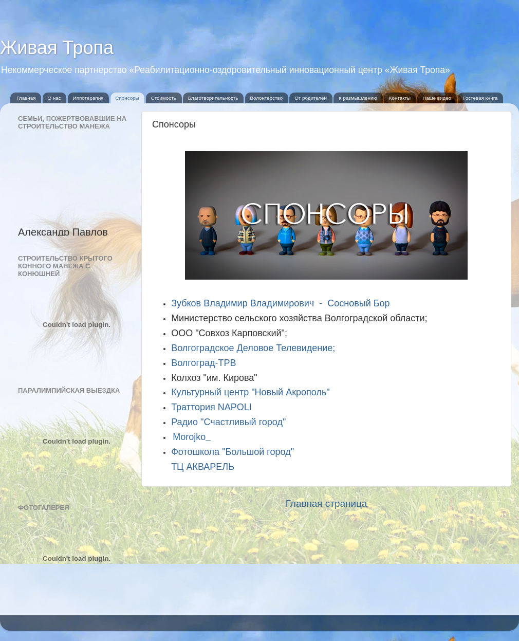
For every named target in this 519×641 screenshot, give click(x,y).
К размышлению (358, 98)
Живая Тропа (57, 47)
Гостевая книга (480, 98)
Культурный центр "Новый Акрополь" (250, 392)
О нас (54, 98)
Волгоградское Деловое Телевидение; (253, 348)
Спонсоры (127, 98)
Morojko (189, 437)
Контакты (400, 98)
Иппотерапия (88, 98)
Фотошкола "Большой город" (232, 452)
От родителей (310, 98)
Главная (25, 98)
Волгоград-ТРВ (203, 363)
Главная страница (326, 503)
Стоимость (163, 98)
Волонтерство (266, 98)
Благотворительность (213, 98)
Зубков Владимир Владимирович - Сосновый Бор (280, 303)
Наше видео (436, 98)
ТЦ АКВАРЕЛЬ (202, 467)
